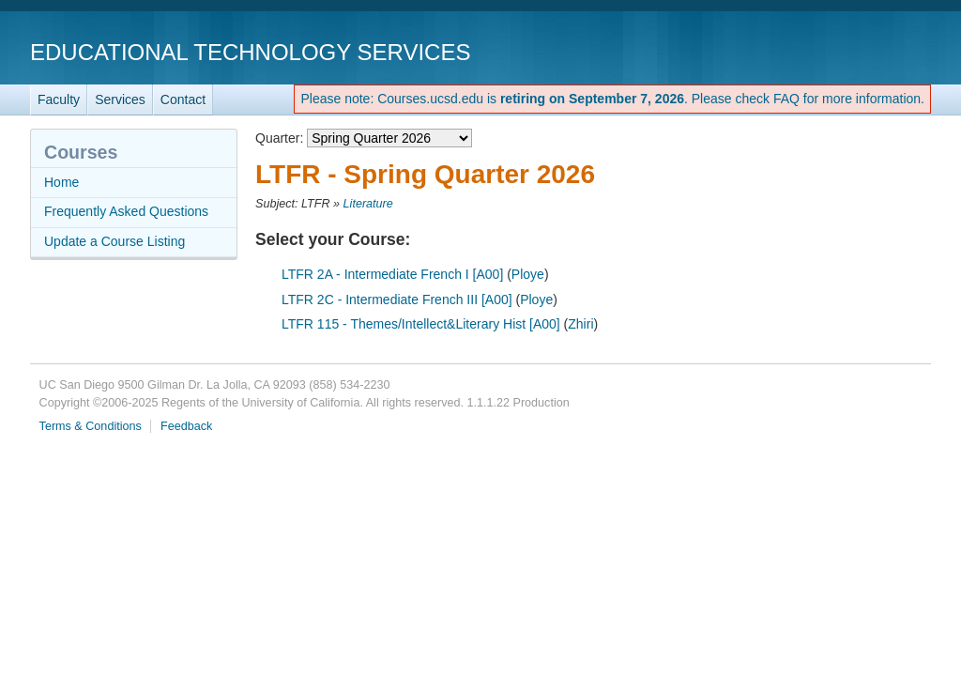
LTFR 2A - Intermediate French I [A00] (392, 274)
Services (120, 99)
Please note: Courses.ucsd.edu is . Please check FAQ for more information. (612, 98)
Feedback (186, 426)
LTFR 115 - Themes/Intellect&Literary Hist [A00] (421, 323)
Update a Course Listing (114, 241)
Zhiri (580, 323)
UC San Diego (823, 51)
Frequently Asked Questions (126, 211)
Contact (183, 99)
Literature (368, 203)
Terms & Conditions (90, 426)
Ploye (527, 274)
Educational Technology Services (250, 52)
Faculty (59, 99)
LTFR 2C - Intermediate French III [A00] (397, 299)
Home (61, 182)
